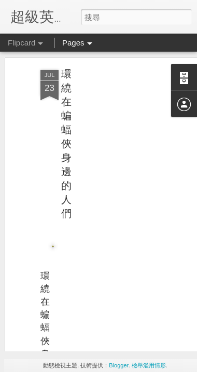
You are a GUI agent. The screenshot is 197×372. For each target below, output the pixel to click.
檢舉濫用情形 (149, 365)
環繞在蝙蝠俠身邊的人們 (66, 113)
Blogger (118, 365)
